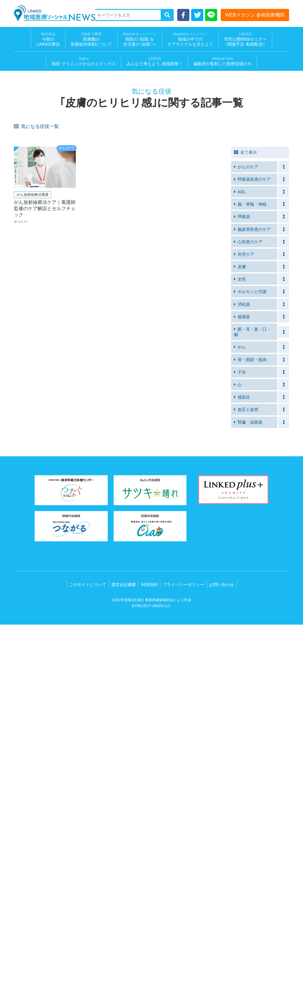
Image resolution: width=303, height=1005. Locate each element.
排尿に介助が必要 (197, 173)
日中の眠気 (81, 395)
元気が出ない (193, 154)
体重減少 (245, 136)
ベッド (133, 219)
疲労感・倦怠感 (195, 250)
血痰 (186, 414)
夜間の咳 (24, 300)
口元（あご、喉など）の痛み (150, 502)
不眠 (131, 163)
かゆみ (133, 340)
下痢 (131, 405)
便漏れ (22, 228)
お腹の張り (247, 340)
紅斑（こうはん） (253, 491)
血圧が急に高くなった (201, 300)
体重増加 (245, 405)
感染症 (242, 777)
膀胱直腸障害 (138, 441)
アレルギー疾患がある (36, 191)
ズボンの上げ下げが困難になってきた (205, 239)
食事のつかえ (138, 464)
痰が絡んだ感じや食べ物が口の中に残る (40, 329)
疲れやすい (192, 136)
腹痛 (186, 368)
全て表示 (245, 532)
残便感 (133, 228)
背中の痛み (81, 423)
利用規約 (149, 965)
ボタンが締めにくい (255, 259)
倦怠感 (133, 154)
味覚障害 (245, 145)
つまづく (24, 278)
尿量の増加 (247, 359)
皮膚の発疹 (247, 395)
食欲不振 (190, 145)
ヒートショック (195, 209)
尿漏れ (243, 173)
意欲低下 (245, 191)
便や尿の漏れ (138, 309)
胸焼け (133, 377)
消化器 (242, 684)
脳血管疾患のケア (252, 609)
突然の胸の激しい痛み (201, 377)
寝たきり (245, 318)
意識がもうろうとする (146, 454)
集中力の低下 (138, 395)
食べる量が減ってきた (146, 327)
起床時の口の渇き (32, 395)
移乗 (76, 219)
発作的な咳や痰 (251, 182)
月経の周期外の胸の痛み (259, 423)
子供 (240, 752)
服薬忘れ (79, 191)
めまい (77, 377)
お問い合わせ (221, 965)
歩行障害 (79, 482)
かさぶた (190, 318)
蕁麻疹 (22, 464)
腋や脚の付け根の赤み (146, 473)
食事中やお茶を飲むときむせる (95, 280)
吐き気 (133, 368)
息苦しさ (24, 136)
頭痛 (131, 359)
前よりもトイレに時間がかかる (261, 239)
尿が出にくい (83, 173)
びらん (133, 318)
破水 (76, 350)
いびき (133, 386)
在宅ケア (244, 634)
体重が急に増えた (142, 291)
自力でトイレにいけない (93, 237)
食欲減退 (190, 200)
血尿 (186, 259)
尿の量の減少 (83, 250)
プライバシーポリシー (183, 965)
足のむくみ (192, 291)
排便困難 (245, 228)
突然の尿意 (136, 173)
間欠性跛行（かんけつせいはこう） (95, 443)
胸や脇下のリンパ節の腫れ (205, 423)
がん (240, 727)
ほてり (188, 405)
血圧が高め (247, 200)
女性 (240, 659)
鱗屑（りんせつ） (32, 500)
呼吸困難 (190, 182)
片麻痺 (243, 250)
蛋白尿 (22, 268)
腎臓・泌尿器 (248, 802)
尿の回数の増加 (195, 359)
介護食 (22, 291)
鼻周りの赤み (83, 473)
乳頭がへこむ (83, 432)
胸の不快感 (81, 491)
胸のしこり (136, 423)
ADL (240, 572)
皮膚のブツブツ (30, 340)
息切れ (77, 182)
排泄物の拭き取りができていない (40, 239)
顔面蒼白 (245, 482)
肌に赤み (24, 318)
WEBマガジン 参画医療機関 (255, 14)
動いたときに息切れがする (261, 291)
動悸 (21, 386)
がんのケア (246, 547)
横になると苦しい (87, 300)
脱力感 (243, 377)
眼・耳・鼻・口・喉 (252, 712)
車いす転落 (192, 219)
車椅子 (188, 268)
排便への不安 (249, 219)
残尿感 (22, 173)
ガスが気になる (195, 309)
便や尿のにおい (85, 309)
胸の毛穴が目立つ (32, 432)
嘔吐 (76, 386)
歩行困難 (24, 441)
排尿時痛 (24, 482)
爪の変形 (79, 500)
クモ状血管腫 (28, 454)
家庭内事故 (26, 209)
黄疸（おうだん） (32, 368)
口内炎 (133, 145)
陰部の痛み (192, 482)
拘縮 (131, 259)
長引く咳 (245, 163)
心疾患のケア (248, 622)
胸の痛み (24, 423)
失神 (241, 368)
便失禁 (77, 228)
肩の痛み (190, 500)
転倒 (131, 209)
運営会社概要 (123, 965)
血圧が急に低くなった (146, 300)
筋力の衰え (136, 191)
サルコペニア (193, 278)
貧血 (131, 414)
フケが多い (26, 473)
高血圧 (133, 250)
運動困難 (135, 491)
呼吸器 (242, 597)
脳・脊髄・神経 (250, 584)
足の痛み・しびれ (197, 432)
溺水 (241, 209)
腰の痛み (245, 432)
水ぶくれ (190, 327)
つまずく (190, 191)
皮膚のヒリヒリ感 (32, 145)
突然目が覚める (251, 386)
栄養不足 (245, 278)
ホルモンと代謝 (250, 672)
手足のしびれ (249, 350)
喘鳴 (131, 182)
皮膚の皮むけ (193, 473)
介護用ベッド (28, 219)
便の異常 (190, 464)
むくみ (22, 259)
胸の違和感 (26, 491)
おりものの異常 (140, 350)
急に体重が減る (30, 359)
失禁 (21, 182)
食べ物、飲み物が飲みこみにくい (150, 280)
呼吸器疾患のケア (252, 559)
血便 (21, 414)
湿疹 (241, 327)
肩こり (243, 500)
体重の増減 (26, 200)
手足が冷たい (249, 300)
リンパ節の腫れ (251, 473)
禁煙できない (249, 154)
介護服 (22, 250)
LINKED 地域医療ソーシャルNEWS (54, 13)
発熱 (21, 154)
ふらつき (245, 268)
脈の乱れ (245, 454)
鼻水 (186, 454)
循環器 (242, 697)
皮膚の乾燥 (81, 145)
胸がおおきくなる (142, 432)
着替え (77, 259)
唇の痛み (135, 482)
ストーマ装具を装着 (34, 309)
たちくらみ (81, 291)
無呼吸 (188, 386)
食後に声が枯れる (87, 327)
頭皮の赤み (247, 464)
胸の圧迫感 (192, 491)
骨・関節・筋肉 (250, 740)
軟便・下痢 (81, 154)
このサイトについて (87, 965)
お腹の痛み (192, 340)
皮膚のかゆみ (83, 136)
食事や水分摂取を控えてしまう (150, 239)
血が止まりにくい (197, 441)
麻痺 (76, 268)
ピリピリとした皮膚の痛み (95, 340)
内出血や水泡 (83, 318)
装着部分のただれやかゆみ (261, 309)
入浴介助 (79, 209)
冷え (76, 454)
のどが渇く (192, 350)
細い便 (77, 414)
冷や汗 (22, 377)
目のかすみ (81, 359)
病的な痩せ (81, 464)
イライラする (138, 200)
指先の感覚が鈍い (87, 405)
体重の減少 (247, 414)
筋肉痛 (77, 368)
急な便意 (190, 228)
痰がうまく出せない (89, 163)
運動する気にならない (201, 163)
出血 (21, 350)
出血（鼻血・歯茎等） (36, 405)
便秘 (76, 200)
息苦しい (24, 163)
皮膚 (240, 647)
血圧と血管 (246, 790)
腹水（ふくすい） (253, 441)
